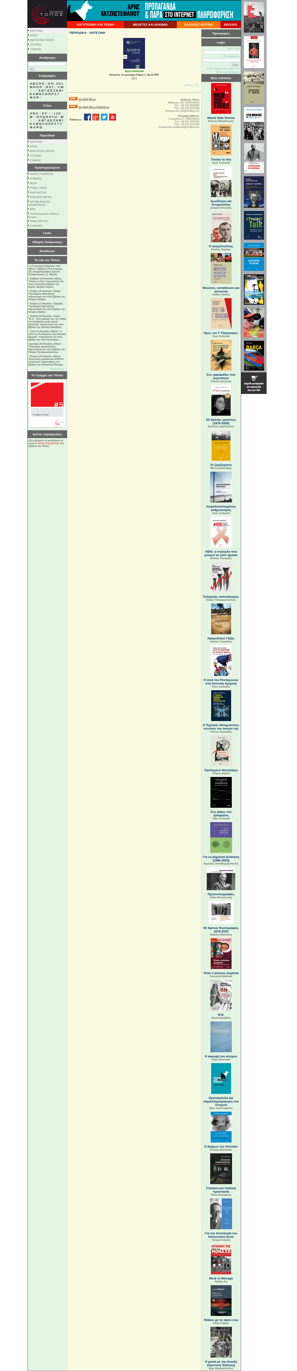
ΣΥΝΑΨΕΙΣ (36, 225)
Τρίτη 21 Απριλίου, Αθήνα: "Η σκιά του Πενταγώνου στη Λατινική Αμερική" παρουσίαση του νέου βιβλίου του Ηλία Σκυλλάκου (47, 335)
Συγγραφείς (47, 75)
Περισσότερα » (58, 369)
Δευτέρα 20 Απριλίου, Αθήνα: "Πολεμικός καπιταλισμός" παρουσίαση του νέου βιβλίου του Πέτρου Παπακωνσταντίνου (46, 347)
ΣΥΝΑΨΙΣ (35, 49)
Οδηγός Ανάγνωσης (47, 242)
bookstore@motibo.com (186, 127)
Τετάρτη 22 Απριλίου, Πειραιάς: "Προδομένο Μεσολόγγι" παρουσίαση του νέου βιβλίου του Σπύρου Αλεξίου (46, 307)
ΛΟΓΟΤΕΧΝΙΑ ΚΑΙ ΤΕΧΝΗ (95, 24)
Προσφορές (221, 33)
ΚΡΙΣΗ (33, 35)
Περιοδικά (47, 135)
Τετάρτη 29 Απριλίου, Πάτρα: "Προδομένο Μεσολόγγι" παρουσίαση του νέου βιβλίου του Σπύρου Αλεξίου (46, 295)
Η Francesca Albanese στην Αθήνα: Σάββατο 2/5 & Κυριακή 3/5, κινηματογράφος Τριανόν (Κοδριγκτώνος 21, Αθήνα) (45, 270)
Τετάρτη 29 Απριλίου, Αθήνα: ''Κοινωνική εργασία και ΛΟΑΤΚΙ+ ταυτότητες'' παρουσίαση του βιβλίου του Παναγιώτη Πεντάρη (46, 360)
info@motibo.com (189, 110)
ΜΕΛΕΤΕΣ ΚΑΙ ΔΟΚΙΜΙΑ (150, 24)
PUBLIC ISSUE (38, 187)
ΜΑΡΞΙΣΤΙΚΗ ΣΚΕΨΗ (42, 40)
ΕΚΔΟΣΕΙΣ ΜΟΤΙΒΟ (198, 24)
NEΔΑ (33, 183)
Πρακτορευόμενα (47, 167)
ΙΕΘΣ (33, 209)
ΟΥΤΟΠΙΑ (35, 44)
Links (47, 233)
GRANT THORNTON (41, 174)
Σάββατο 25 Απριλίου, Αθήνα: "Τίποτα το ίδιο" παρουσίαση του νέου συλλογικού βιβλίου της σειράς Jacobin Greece (46, 282)
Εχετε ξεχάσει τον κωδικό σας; (223, 68)
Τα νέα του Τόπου (47, 260)
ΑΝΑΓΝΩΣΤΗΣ (38, 192)
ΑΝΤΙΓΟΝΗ (36, 30)
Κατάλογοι (47, 251)
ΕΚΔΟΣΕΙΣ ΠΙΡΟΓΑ (41, 197)
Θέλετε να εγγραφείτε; (228, 72)
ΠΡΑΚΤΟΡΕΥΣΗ (39, 221)
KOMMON (35, 178)
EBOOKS (230, 24)
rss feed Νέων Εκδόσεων (93, 107)
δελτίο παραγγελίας (48, 443)
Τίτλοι (47, 105)
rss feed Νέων (87, 99)
